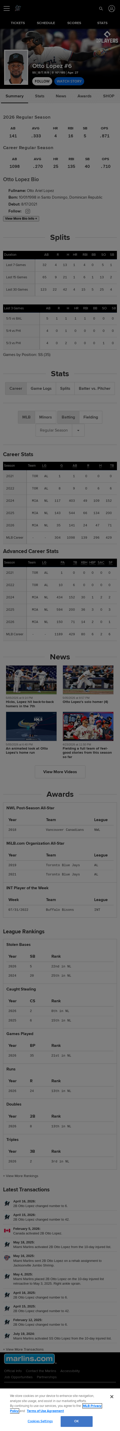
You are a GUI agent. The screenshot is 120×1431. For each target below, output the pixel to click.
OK (76, 1421)
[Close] (111, 1396)
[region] (60, 1409)
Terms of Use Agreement (45, 1411)
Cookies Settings (40, 1421)
